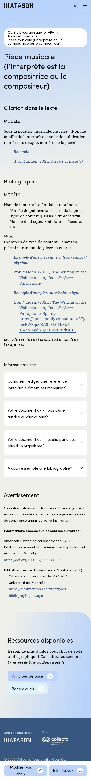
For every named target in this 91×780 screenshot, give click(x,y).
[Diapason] (18, 5)
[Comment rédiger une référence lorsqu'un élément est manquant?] (45, 384)
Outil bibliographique (25, 32)
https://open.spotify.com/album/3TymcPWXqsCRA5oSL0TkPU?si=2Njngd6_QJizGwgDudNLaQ (52, 324)
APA (51, 32)
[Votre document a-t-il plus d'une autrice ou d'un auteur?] (45, 413)
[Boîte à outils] (28, 688)
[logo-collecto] (55, 741)
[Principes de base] (32, 676)
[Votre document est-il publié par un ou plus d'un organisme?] (45, 442)
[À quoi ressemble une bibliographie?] (45, 468)
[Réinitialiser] (68, 770)
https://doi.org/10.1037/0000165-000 (33, 559)
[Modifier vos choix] (25, 770)
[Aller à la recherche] (75, 6)
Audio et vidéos (20, 36)
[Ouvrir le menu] (85, 6)
